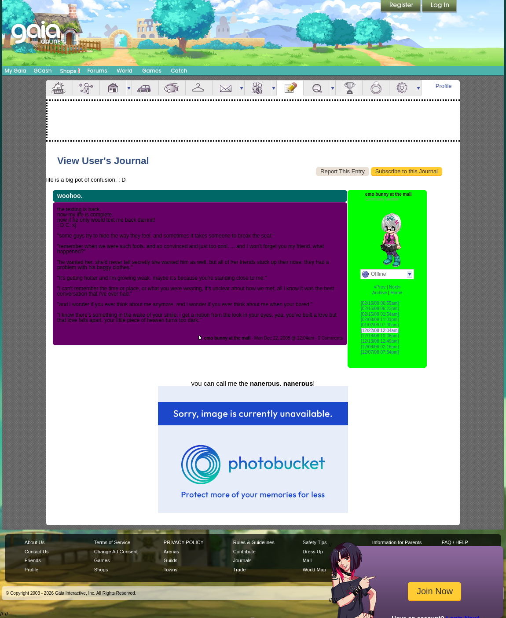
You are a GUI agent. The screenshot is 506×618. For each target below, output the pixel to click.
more (129, 87)
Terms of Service (112, 542)
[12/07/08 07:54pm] (380, 352)
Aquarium (172, 87)
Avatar (86, 87)
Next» (394, 287)
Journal (290, 87)
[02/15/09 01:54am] (380, 314)
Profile (444, 86)
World (124, 70)
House (113, 87)
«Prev (379, 287)
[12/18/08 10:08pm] (380, 335)
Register (401, 6)
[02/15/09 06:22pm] (380, 308)
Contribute (244, 551)
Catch (179, 70)
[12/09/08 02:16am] (380, 346)
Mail (226, 87)
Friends (258, 87)
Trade (239, 569)
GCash (43, 70)
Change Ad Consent (116, 551)
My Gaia (15, 70)
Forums (97, 70)
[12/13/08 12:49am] (380, 341)
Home (396, 292)
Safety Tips (315, 542)
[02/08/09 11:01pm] (380, 319)
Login (439, 6)
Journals (242, 560)
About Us (34, 542)
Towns (170, 569)
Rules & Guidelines (254, 542)
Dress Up (313, 551)
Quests (317, 87)
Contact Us (37, 551)
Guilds (170, 560)
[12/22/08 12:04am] (380, 330)
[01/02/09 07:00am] (380, 324)
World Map (314, 569)
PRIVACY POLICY (184, 542)
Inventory (199, 87)
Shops (70, 70)
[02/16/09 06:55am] (380, 303)
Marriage (376, 87)
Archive (379, 292)
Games (151, 70)
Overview (59, 87)
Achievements (349, 87)
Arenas (171, 551)
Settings (402, 87)
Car (145, 87)
